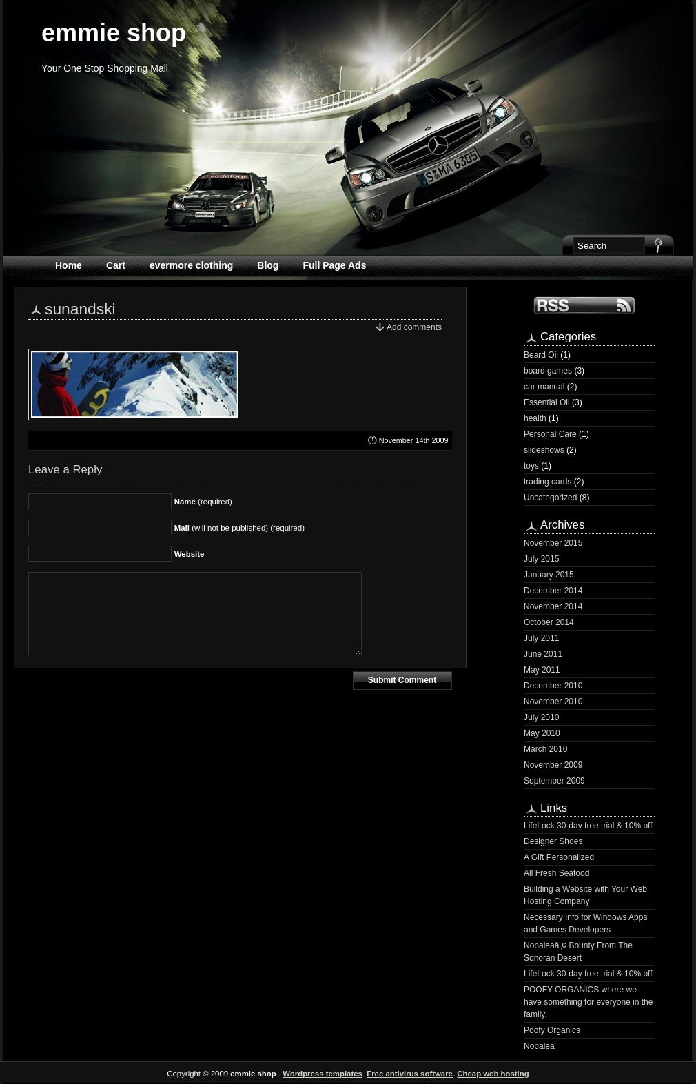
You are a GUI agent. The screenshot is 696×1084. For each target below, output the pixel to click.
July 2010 (541, 717)
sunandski (80, 309)
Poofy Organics (552, 1030)
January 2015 (549, 575)
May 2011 (542, 670)
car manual (544, 386)
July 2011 (541, 638)
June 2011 (543, 654)
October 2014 (549, 622)
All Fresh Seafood (556, 873)
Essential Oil (547, 402)
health (535, 418)
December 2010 (553, 686)
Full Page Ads (334, 265)
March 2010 (545, 749)
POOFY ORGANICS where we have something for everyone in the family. (588, 1002)
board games (548, 371)
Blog (267, 265)
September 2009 (554, 781)
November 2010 (553, 701)
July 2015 (541, 559)
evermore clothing (191, 265)
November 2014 (553, 606)
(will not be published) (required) (239, 528)
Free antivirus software (410, 1074)
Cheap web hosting (493, 1074)
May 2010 (542, 733)
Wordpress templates (322, 1074)
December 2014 (553, 590)
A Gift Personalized (559, 857)
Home (68, 265)
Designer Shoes (553, 841)
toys (531, 466)
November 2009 (553, 765)
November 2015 (553, 543)
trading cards (547, 482)
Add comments (414, 327)
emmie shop (113, 33)
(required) (203, 502)
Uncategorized (550, 497)
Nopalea (539, 1046)
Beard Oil (541, 355)
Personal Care (550, 434)
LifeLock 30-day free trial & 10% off (588, 825)
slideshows (544, 450)
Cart (115, 265)
